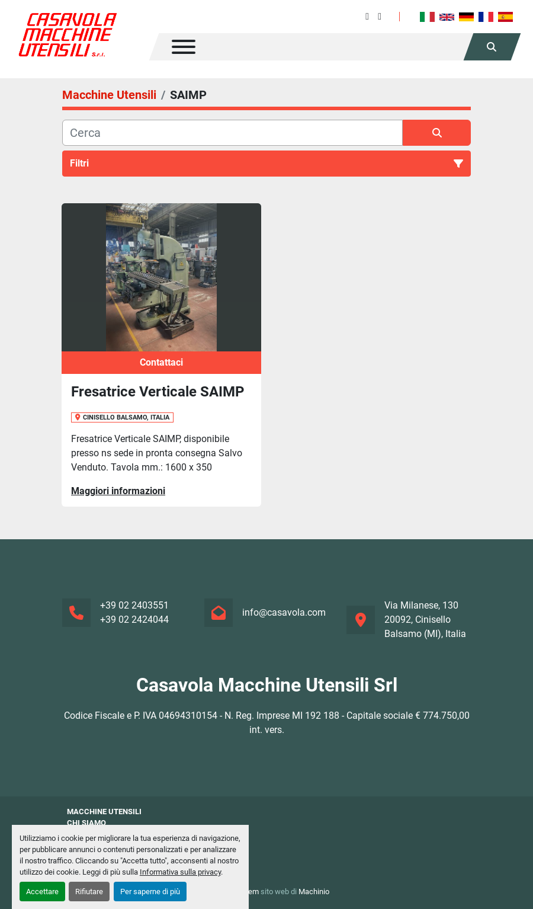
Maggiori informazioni (118, 491)
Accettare (42, 891)
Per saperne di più (150, 891)
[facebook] (367, 16)
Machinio (313, 891)
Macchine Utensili (104, 811)
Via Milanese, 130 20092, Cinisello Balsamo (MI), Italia (425, 619)
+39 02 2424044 (134, 619)
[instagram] (379, 16)
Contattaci (161, 362)
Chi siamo (86, 822)
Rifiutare (89, 891)
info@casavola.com (284, 612)
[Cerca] (232, 133)
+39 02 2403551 (134, 605)
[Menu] (183, 47)
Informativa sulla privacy (180, 872)
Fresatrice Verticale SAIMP (157, 391)
